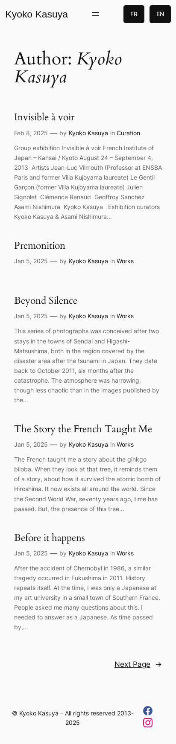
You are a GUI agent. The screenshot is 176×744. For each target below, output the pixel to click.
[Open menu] (96, 14)
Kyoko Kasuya (36, 14)
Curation (128, 133)
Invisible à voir (44, 117)
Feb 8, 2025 (31, 133)
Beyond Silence (45, 301)
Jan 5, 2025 (31, 260)
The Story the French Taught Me (83, 429)
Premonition (39, 246)
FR (134, 13)
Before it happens (49, 538)
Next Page (138, 664)
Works (125, 260)
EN (160, 13)
